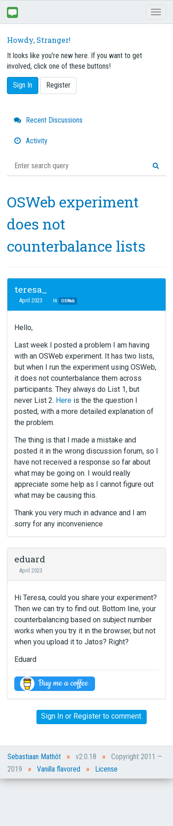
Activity (31, 140)
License (106, 769)
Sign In (22, 85)
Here (64, 400)
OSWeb (67, 300)
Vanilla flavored (58, 769)
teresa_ (30, 289)
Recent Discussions (48, 120)
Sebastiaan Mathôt (34, 756)
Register (58, 85)
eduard (29, 559)
